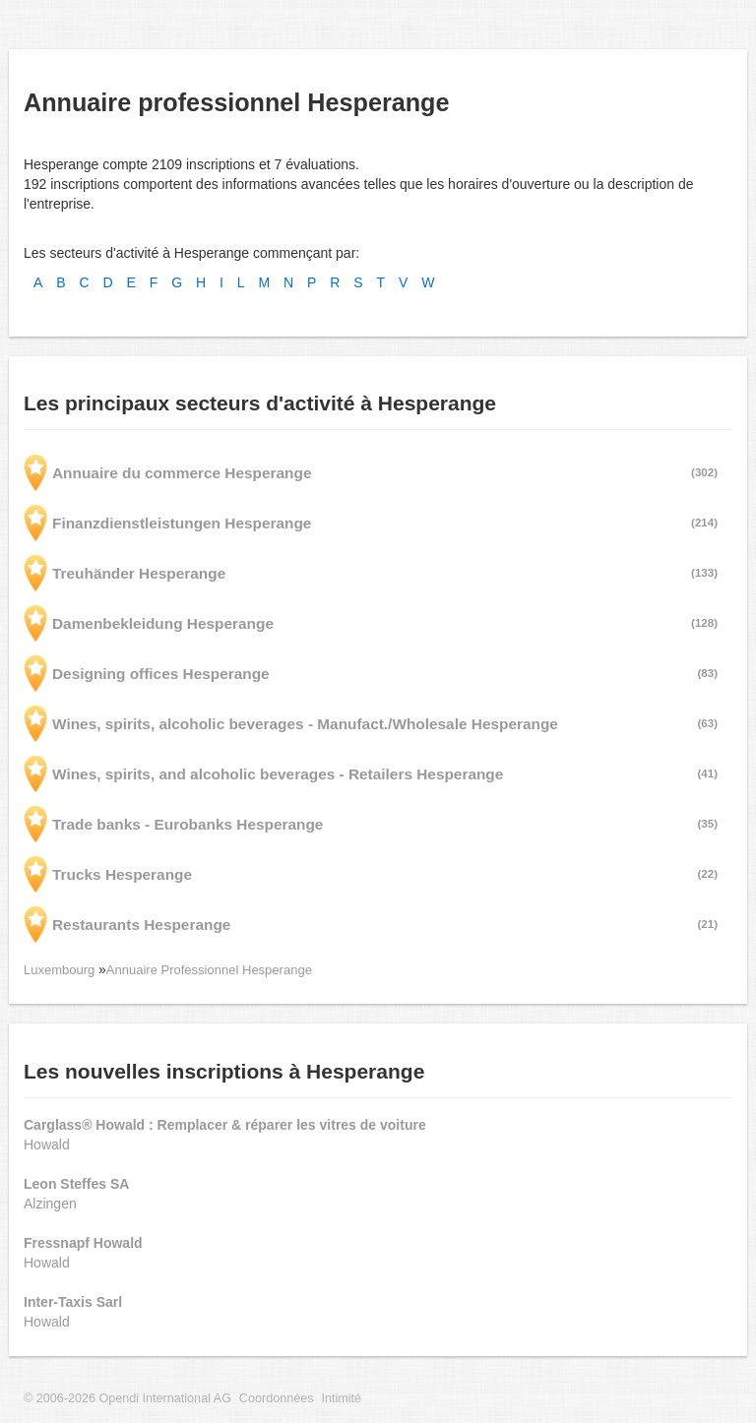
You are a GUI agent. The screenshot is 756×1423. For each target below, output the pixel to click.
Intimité (341, 1398)
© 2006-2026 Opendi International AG (127, 1398)
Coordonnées (276, 1398)
